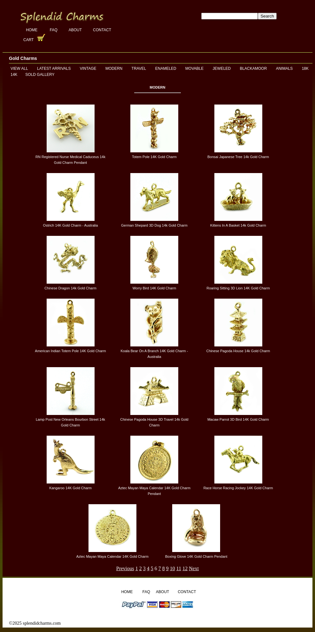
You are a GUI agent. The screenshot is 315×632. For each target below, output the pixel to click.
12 (185, 568)
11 (178, 568)
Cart (29, 40)
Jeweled (222, 68)
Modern (113, 68)
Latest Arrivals (54, 68)
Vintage (88, 68)
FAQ (54, 30)
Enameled (165, 68)
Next (194, 568)
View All (19, 68)
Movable (194, 68)
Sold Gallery (39, 74)
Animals (284, 68)
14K (14, 74)
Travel (139, 68)
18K (305, 68)
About (75, 30)
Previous (125, 568)
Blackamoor (253, 68)
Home (32, 30)
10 (172, 568)
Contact (102, 30)
